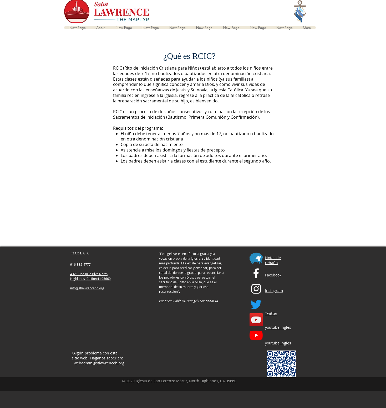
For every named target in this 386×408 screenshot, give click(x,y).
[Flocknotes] (256, 257)
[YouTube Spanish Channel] (256, 335)
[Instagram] (256, 288)
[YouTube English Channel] (256, 319)
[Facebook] (256, 273)
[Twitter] (256, 304)
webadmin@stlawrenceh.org (99, 362)
